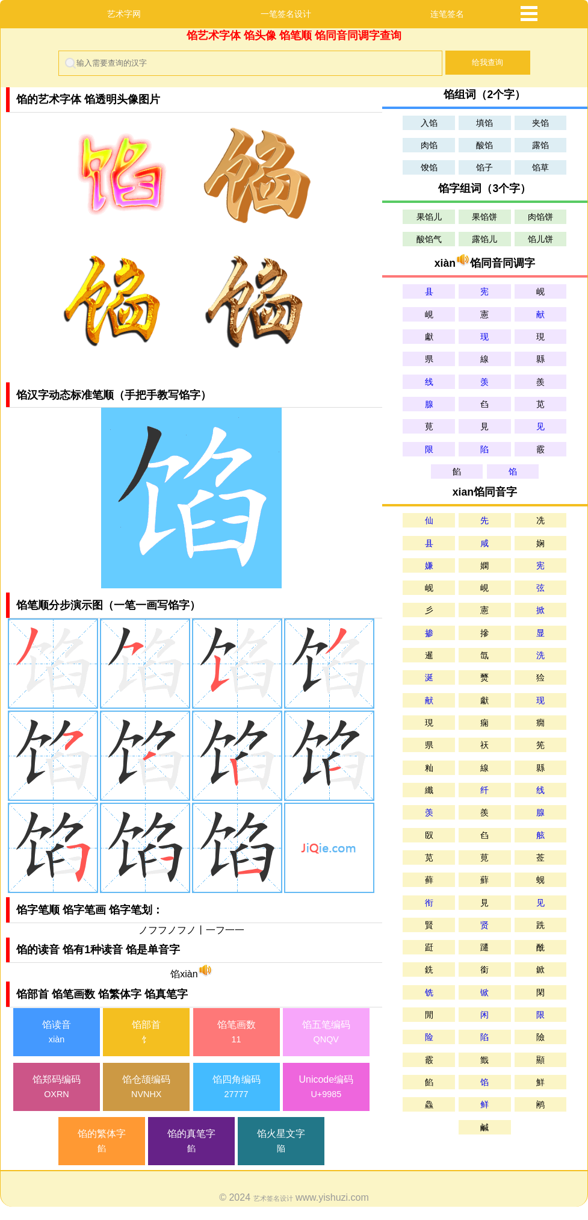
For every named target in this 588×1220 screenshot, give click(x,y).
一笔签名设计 (286, 14)
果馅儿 (429, 217)
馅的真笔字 (191, 1142)
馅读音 (56, 1033)
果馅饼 (484, 217)
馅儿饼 (540, 239)
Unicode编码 (326, 1087)
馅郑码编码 (56, 1087)
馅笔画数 (236, 1033)
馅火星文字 (281, 1142)
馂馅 (429, 167)
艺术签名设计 (273, 1198)
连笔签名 (447, 14)
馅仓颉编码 (146, 1087)
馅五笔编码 (326, 1033)
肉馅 (429, 145)
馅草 (540, 167)
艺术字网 (124, 14)
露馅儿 (484, 239)
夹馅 (540, 123)
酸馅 (484, 145)
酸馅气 (429, 239)
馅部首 (146, 1033)
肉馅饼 (540, 217)
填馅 (484, 123)
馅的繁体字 (101, 1142)
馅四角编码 (236, 1087)
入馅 (429, 123)
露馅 (540, 145)
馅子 (484, 167)
